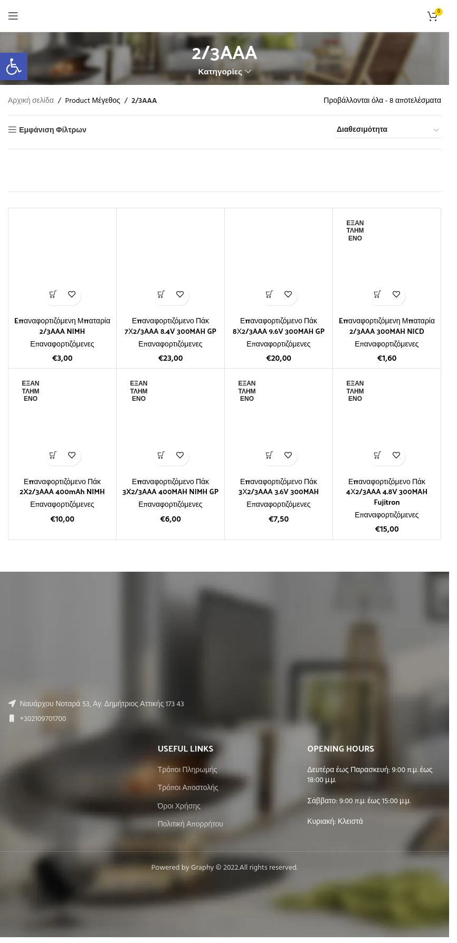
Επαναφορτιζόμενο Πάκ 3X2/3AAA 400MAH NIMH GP (170, 486)
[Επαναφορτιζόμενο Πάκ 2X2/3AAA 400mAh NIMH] (62, 422)
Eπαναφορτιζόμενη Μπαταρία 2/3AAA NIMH (62, 326)
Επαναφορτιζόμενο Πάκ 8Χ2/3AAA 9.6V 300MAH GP (279, 326)
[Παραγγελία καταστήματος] (388, 130)
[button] (53, 296)
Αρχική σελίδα (31, 101)
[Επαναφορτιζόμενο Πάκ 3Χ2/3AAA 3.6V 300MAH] (278, 422)
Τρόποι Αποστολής (188, 788)
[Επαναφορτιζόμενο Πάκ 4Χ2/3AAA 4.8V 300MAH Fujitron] (386, 422)
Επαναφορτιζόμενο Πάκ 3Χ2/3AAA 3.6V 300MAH (279, 486)
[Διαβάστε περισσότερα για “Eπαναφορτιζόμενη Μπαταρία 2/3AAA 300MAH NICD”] (377, 296)
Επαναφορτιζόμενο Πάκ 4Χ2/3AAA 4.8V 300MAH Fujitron (387, 491)
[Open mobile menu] (13, 15)
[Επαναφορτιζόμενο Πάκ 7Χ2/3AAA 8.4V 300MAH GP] (170, 262)
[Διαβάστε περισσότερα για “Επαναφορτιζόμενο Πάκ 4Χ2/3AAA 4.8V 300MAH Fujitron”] (377, 456)
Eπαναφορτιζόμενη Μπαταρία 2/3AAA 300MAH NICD (387, 326)
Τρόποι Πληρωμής (187, 770)
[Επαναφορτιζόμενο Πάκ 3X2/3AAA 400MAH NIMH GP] (170, 422)
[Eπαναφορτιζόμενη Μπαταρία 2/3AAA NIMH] (62, 262)
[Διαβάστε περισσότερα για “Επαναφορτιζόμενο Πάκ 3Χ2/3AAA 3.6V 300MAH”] (269, 456)
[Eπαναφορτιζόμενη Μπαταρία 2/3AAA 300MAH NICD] (386, 262)
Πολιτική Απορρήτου (190, 825)
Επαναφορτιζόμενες (62, 345)
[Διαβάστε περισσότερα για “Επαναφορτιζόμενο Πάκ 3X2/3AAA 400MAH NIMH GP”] (161, 456)
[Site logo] (224, 16)
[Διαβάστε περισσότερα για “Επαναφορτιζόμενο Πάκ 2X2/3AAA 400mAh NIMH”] (53, 456)
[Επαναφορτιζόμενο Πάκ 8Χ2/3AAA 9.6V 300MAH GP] (278, 262)
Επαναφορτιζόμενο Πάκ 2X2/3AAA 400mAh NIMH (62, 486)
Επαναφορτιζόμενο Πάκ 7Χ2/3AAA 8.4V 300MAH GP (170, 326)
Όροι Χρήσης (179, 807)
